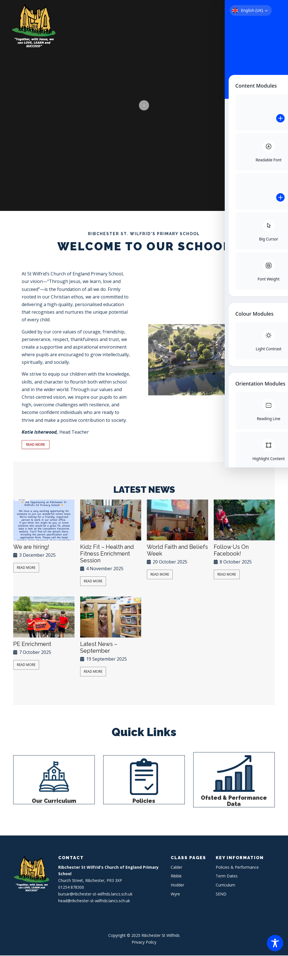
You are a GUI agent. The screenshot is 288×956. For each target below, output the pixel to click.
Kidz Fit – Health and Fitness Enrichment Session (107, 554)
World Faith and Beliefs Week (177, 551)
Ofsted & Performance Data (234, 801)
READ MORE (36, 444)
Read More (26, 568)
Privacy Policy (144, 942)
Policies (143, 801)
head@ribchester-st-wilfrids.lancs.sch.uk (94, 901)
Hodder (177, 885)
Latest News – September (98, 648)
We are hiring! (31, 547)
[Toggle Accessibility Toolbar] (275, 943)
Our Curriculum (54, 801)
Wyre (175, 894)
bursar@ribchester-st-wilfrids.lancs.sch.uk (95, 894)
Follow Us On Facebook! (231, 551)
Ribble (176, 876)
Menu (275, 10)
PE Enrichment (32, 644)
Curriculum (225, 885)
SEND (221, 894)
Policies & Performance (237, 867)
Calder (176, 867)
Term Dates (227, 876)
